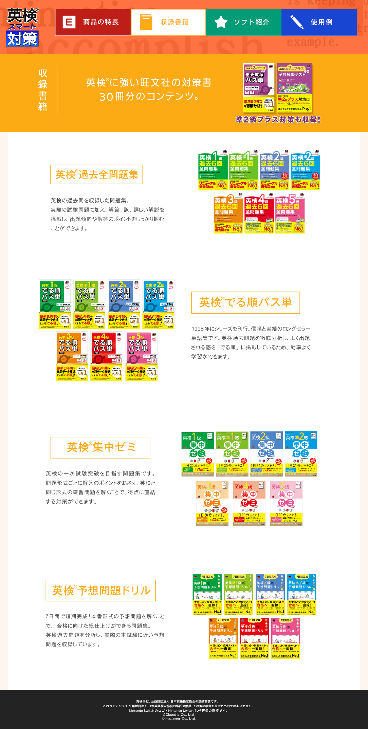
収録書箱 (168, 22)
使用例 (319, 22)
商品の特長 (93, 22)
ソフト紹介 (243, 22)
